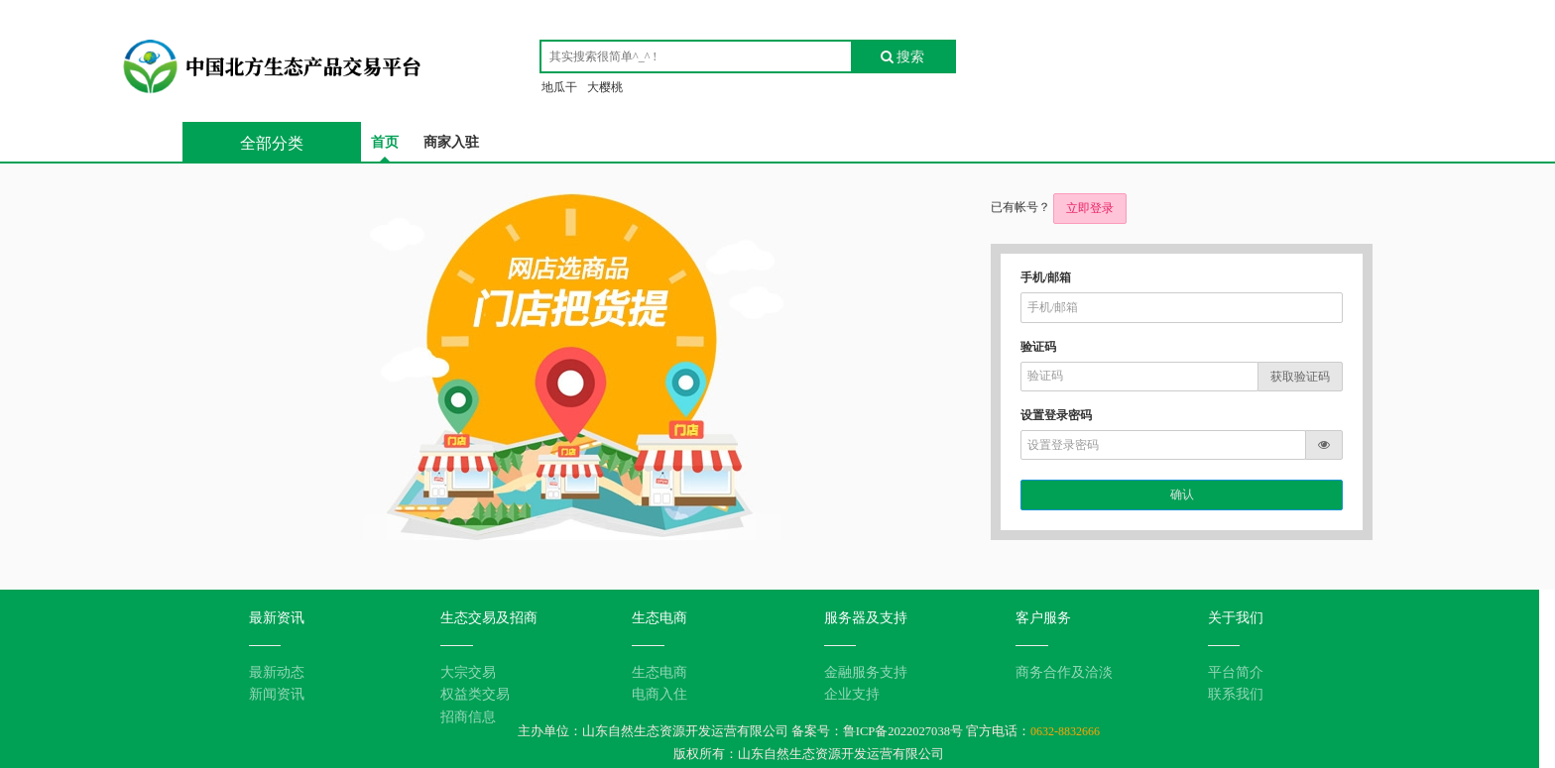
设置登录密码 (1056, 415)
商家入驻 (451, 142)
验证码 (1038, 347)
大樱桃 (605, 87)
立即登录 (1090, 208)
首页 (385, 142)
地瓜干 (559, 87)
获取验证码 (1300, 377)
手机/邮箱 (1045, 277)
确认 (1182, 494)
